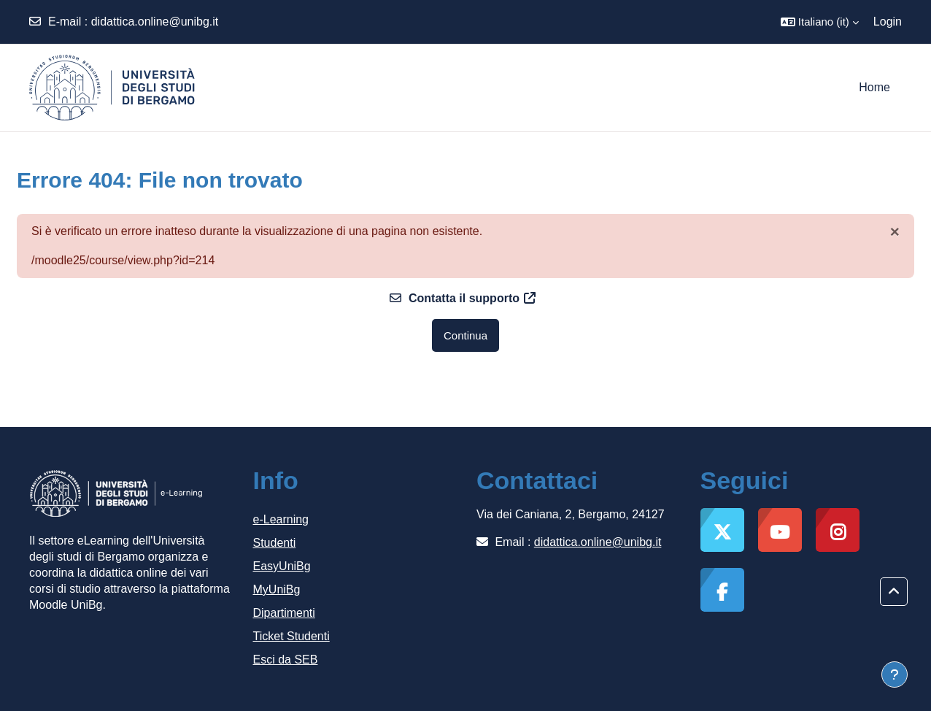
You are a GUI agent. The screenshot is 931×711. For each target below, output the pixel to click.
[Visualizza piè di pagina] (894, 674)
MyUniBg (277, 589)
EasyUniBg (282, 566)
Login (887, 21)
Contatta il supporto (462, 298)
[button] (820, 22)
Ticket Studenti (291, 636)
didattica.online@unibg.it (155, 21)
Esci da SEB (285, 659)
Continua (465, 335)
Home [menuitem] (874, 87)
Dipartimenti (284, 613)
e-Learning (281, 519)
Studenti (274, 543)
